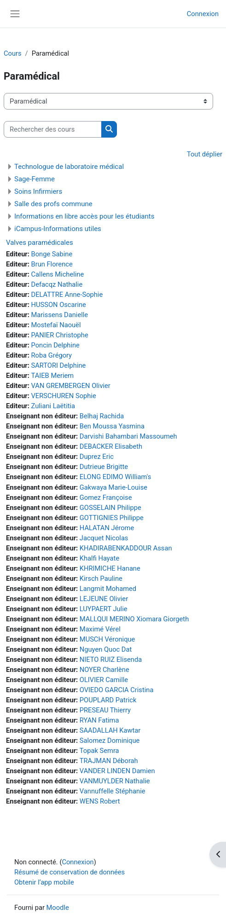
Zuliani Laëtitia (53, 406)
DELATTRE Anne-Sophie (67, 294)
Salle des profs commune (53, 204)
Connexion (203, 14)
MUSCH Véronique (107, 639)
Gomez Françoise (106, 497)
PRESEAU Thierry (105, 710)
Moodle (57, 907)
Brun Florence (52, 264)
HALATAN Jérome (107, 528)
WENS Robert (100, 801)
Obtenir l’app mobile (44, 882)
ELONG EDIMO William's (115, 477)
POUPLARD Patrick (108, 700)
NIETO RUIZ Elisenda (111, 659)
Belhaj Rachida (102, 416)
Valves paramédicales (39, 242)
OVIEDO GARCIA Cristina (117, 690)
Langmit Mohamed (108, 588)
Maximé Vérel (100, 629)
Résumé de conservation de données (69, 872)
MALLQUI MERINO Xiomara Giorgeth (134, 619)
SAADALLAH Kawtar (110, 730)
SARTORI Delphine (58, 365)
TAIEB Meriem (52, 375)
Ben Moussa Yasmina (112, 426)
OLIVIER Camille (104, 680)
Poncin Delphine (55, 345)
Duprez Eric (97, 456)
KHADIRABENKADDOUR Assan (126, 548)
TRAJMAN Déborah (109, 761)
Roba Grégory (51, 355)
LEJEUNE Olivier (104, 599)
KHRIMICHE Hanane (110, 568)
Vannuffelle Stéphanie (112, 791)
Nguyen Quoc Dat (106, 649)
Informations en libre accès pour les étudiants (84, 216)
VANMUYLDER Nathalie (115, 781)
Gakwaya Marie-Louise (113, 487)
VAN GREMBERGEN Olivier (70, 386)
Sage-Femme (34, 179)
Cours (13, 53)
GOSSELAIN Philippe (110, 507)
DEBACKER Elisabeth (111, 446)
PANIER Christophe (59, 335)
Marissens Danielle (59, 315)
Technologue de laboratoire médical (69, 166)
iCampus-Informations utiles (57, 229)
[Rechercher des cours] (53, 129)
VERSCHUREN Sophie (63, 396)
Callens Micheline (57, 274)
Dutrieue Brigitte (104, 467)
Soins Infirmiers (38, 191)
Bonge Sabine (52, 254)
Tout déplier (204, 154)
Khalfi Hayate (99, 558)
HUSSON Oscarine (58, 305)
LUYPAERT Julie (103, 609)
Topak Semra (99, 750)
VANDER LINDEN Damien (117, 771)
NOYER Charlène (104, 669)
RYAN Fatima (99, 720)
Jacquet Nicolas (104, 538)
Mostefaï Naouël (56, 325)
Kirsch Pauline (101, 578)
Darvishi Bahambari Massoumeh (128, 436)
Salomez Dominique (110, 740)
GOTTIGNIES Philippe (112, 518)
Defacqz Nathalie (57, 284)
